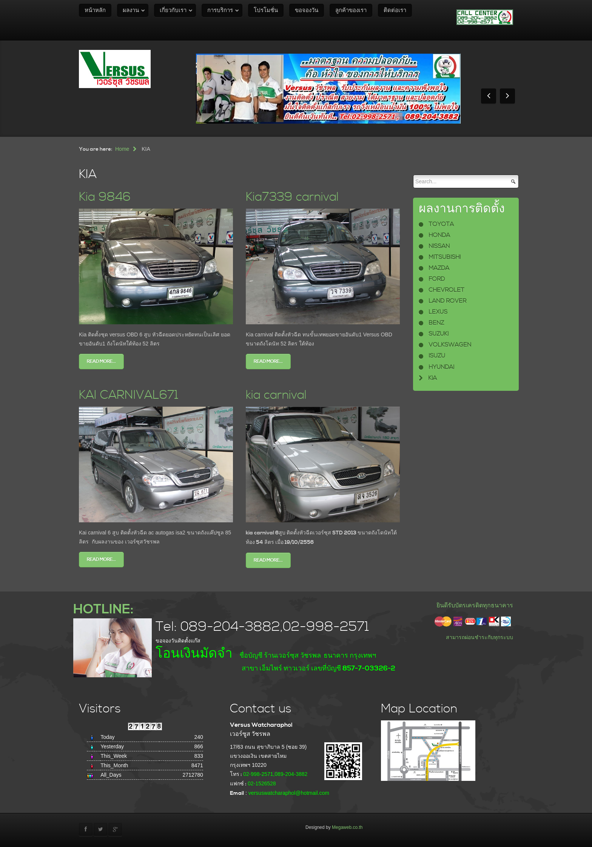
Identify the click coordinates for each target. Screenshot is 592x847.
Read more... (101, 361)
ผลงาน (131, 10)
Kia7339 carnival (292, 197)
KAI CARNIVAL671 (128, 395)
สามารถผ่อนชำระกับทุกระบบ (479, 637)
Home (122, 149)
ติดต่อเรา (395, 10)
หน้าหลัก (95, 10)
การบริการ (220, 10)
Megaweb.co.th (347, 827)
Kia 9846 (105, 197)
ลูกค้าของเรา (351, 10)
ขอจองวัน (306, 10)
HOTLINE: (103, 609)
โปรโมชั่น (266, 10)
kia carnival (276, 395)
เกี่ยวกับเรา (173, 10)
